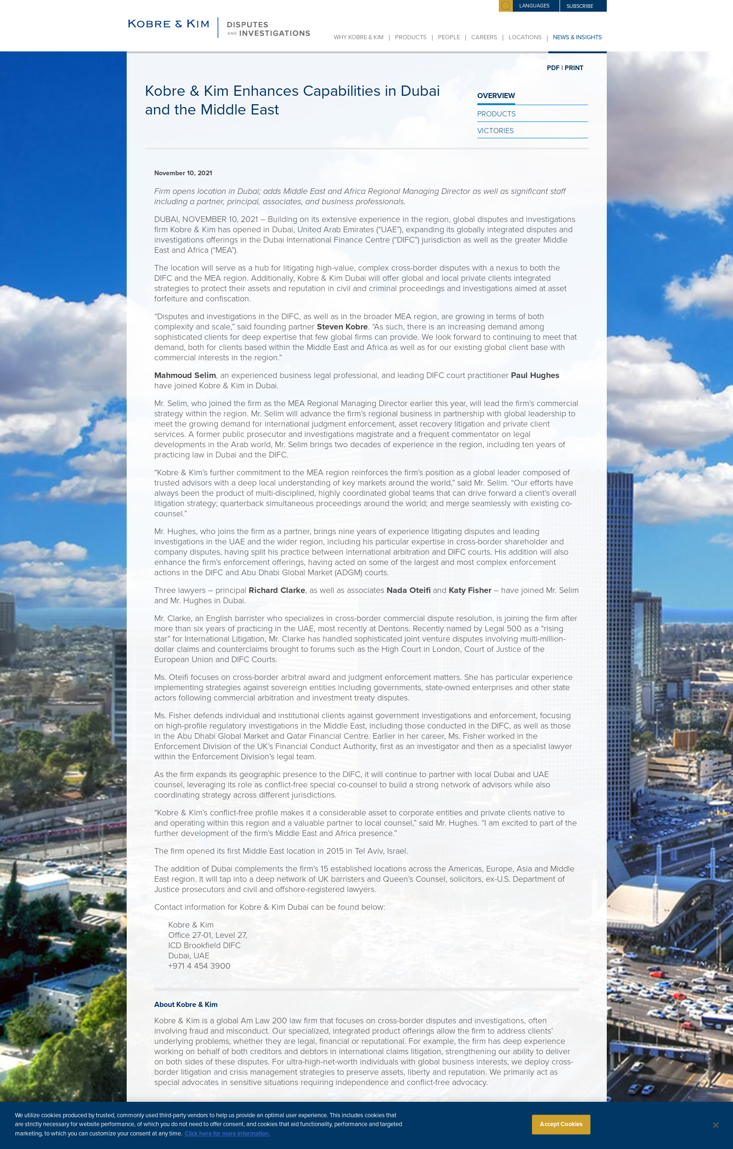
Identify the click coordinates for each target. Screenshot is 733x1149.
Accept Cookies (561, 1130)
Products (411, 37)
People (449, 37)
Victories (495, 131)
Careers (484, 37)
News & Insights (577, 37)
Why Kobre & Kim (359, 37)
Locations (525, 37)
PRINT (574, 68)
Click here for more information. (227, 1139)
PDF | (555, 68)
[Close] (716, 1131)
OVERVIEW (496, 95)
